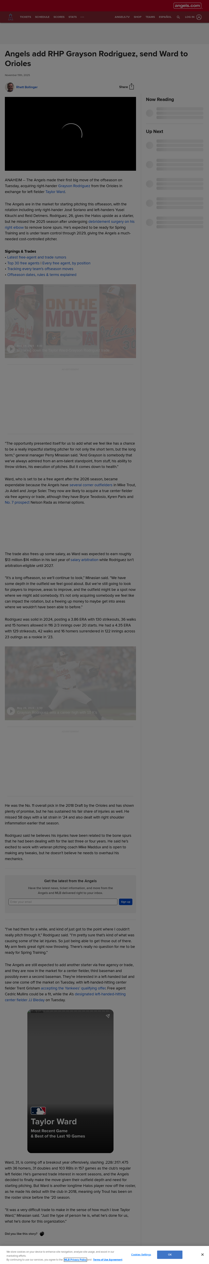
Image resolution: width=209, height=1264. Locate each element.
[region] (104, 1255)
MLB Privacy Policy (75, 1259)
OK (170, 1254)
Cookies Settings (141, 1254)
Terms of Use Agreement (107, 1259)
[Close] (202, 1254)
